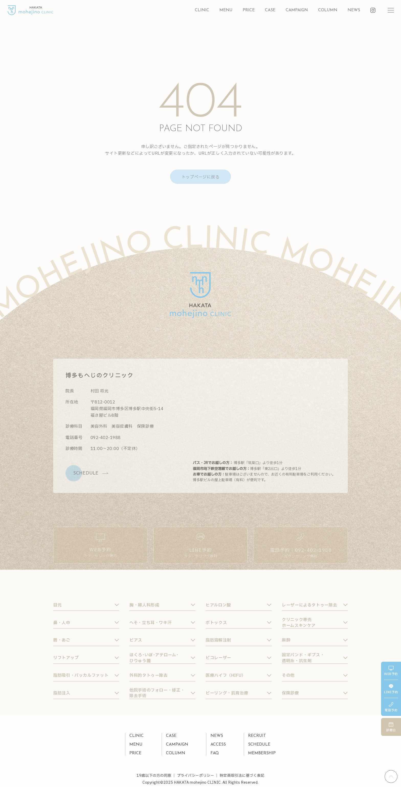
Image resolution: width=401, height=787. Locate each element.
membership (262, 753)
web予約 (391, 671)
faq (214, 753)
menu (225, 10)
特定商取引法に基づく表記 (242, 775)
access (218, 745)
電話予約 (391, 707)
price (249, 10)
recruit (257, 736)
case (270, 10)
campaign (297, 10)
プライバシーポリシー (195, 775)
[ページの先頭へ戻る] (391, 776)
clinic (202, 10)
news (354, 10)
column (327, 10)
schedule (259, 745)
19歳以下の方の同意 (154, 775)
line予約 (391, 689)
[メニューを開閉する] (391, 10)
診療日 (391, 727)
